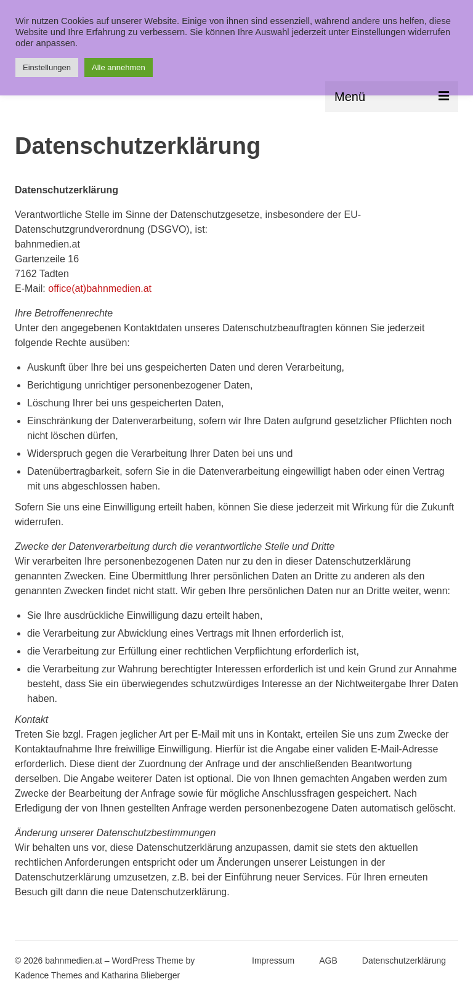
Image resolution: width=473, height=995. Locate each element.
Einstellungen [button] (47, 67)
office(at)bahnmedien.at (100, 288)
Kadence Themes (48, 975)
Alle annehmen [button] (118, 67)
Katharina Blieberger (141, 975)
